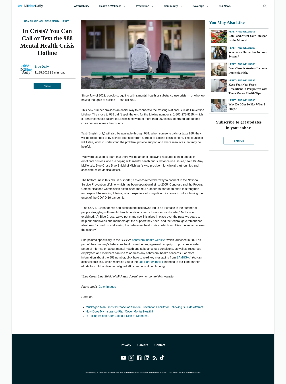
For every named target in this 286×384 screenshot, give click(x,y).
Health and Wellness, (38, 21)
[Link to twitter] (131, 358)
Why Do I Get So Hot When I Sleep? (247, 106)
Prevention (145, 6)
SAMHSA (183, 257)
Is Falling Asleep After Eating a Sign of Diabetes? (117, 315)
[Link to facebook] (139, 358)
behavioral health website (148, 240)
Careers (142, 345)
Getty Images (107, 286)
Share (47, 86)
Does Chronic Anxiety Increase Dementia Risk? (248, 70)
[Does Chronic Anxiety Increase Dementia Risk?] (219, 69)
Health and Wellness (242, 31)
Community (173, 6)
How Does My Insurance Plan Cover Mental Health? (119, 311)
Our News (224, 6)
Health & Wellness (112, 6)
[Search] (264, 6)
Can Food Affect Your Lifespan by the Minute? (248, 38)
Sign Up (239, 140)
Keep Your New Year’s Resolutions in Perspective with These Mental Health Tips (248, 89)
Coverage (200, 6)
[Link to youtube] (123, 358)
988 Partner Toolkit (151, 261)
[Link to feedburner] (155, 358)
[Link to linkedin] (147, 358)
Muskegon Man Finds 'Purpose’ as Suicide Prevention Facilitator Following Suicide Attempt (144, 307)
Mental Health (61, 21)
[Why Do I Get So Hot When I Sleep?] (219, 105)
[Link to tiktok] (162, 358)
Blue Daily (42, 66)
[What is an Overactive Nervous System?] (219, 52)
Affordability (81, 6)
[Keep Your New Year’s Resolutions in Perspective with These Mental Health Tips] (219, 85)
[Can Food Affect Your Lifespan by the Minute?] (219, 36)
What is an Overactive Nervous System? (248, 54)
